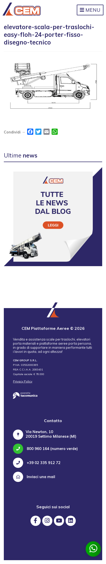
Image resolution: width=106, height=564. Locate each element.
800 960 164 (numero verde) (45, 448)
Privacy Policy (22, 381)
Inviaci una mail (34, 477)
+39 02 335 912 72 (36, 462)
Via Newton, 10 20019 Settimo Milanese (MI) (51, 434)
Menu (90, 10)
